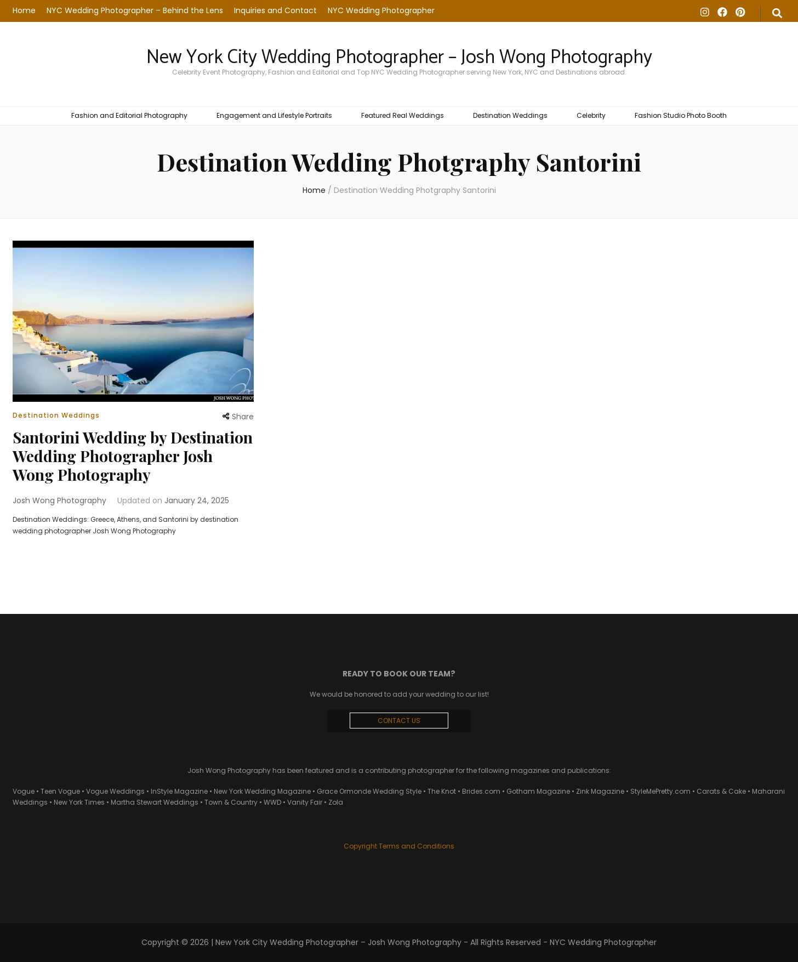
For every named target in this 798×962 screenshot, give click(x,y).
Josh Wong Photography (59, 500)
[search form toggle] (777, 13)
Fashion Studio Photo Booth (681, 115)
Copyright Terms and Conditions (399, 846)
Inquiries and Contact (275, 10)
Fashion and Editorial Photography (129, 115)
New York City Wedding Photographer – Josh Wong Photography (399, 57)
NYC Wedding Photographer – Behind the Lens (135, 10)
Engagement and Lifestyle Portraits (274, 115)
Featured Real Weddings (402, 115)
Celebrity (591, 115)
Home (24, 10)
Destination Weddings (510, 115)
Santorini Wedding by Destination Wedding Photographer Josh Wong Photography (133, 456)
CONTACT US (399, 720)
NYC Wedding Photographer (381, 10)
